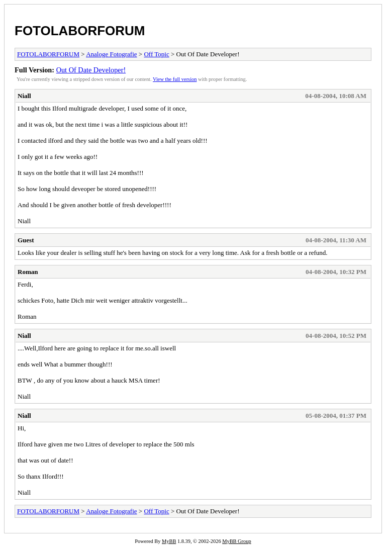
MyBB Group (236, 541)
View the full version (175, 79)
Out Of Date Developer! (91, 70)
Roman (28, 272)
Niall (24, 96)
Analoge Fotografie (111, 54)
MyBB (169, 541)
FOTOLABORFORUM (80, 30)
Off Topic (156, 54)
